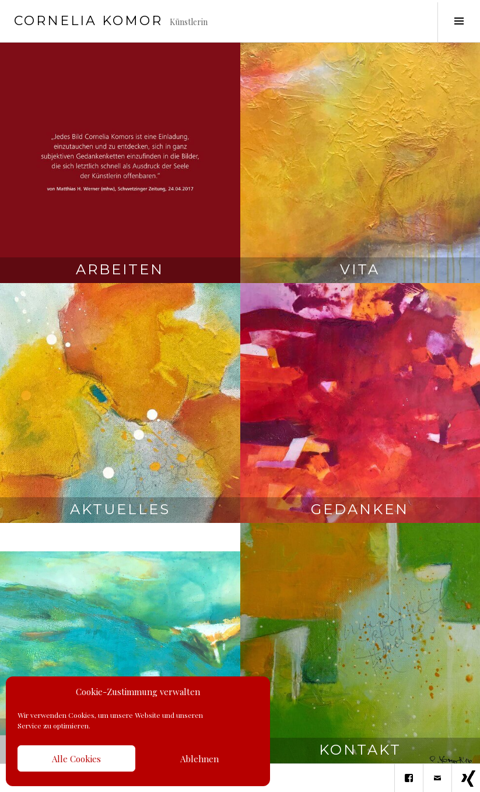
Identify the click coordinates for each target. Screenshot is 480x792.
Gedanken (360, 509)
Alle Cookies (76, 759)
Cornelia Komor (88, 21)
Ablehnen (199, 759)
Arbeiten (120, 269)
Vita (360, 269)
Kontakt (360, 749)
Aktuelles (120, 509)
